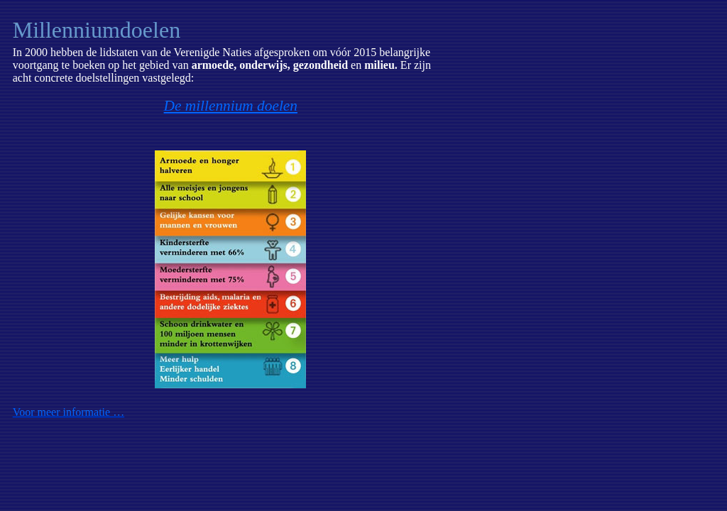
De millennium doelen (230, 105)
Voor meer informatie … (68, 412)
